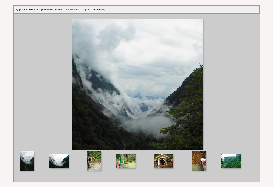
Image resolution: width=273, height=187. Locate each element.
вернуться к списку (94, 9)
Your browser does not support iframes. (137, 82)
